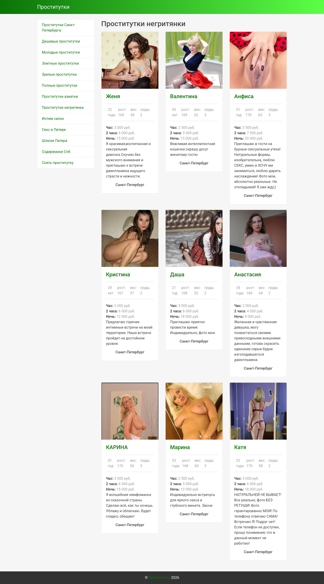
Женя (113, 96)
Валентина (183, 96)
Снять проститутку (58, 163)
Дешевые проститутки (61, 41)
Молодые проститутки (61, 52)
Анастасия (247, 274)
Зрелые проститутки (59, 74)
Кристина (118, 274)
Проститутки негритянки (63, 107)
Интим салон (53, 118)
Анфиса (244, 96)
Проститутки (53, 7)
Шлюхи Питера (54, 141)
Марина (180, 447)
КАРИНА (117, 447)
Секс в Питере (54, 129)
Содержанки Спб (56, 152)
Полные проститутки (59, 85)
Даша (177, 274)
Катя (240, 447)
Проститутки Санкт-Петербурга (58, 27)
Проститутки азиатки (60, 96)
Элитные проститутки (60, 63)
